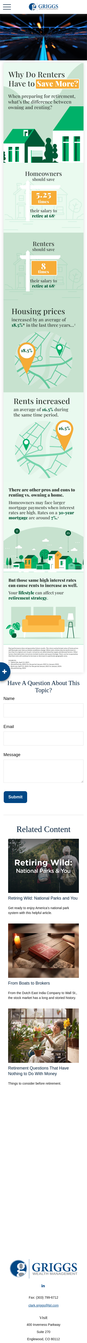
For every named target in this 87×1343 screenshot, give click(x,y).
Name (9, 698)
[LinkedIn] (43, 1285)
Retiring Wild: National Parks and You (42, 898)
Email (8, 726)
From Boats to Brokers (29, 983)
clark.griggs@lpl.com (43, 1305)
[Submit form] (15, 797)
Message (11, 754)
